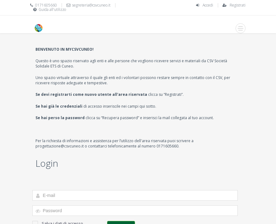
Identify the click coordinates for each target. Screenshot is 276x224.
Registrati (238, 5)
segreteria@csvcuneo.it (91, 5)
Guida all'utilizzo (52, 9)
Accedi (208, 5)
